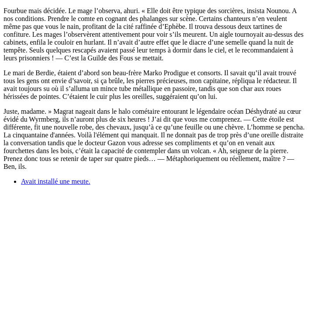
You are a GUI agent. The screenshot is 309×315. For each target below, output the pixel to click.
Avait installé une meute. (55, 181)
